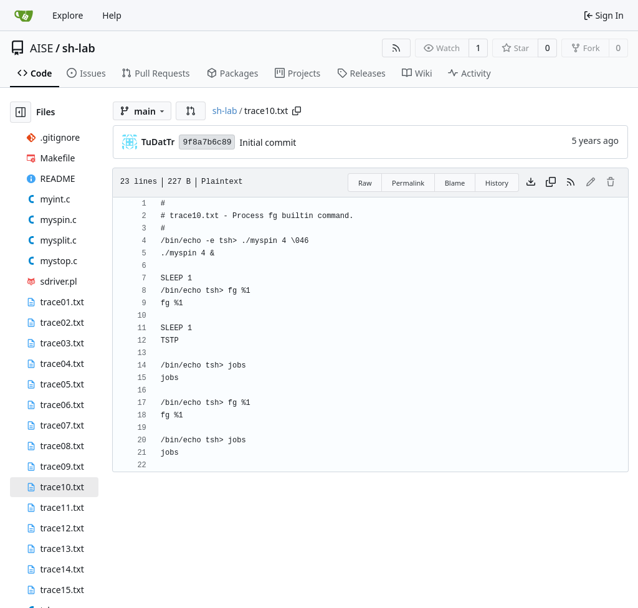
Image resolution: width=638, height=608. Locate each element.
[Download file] (531, 182)
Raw (365, 183)
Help (111, 15)
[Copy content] (551, 182)
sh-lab (78, 48)
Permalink (408, 183)
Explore (67, 15)
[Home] (23, 15)
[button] (191, 111)
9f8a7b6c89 (207, 142)
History (496, 183)
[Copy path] (296, 111)
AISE (42, 48)
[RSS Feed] (396, 48)
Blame (455, 183)
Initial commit (267, 142)
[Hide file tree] (20, 112)
